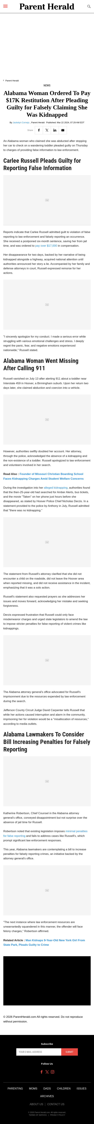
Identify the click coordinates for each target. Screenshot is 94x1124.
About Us (36, 1104)
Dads (47, 1088)
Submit (69, 1051)
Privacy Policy (57, 1115)
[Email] (63, 130)
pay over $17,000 (45, 245)
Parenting (15, 1088)
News (47, 85)
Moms (33, 1088)
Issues (82, 1088)
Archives (47, 1096)
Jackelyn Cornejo (21, 122)
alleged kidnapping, (56, 487)
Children (64, 1088)
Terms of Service (38, 1115)
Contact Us (55, 1104)
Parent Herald (12, 80)
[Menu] (5, 6)
